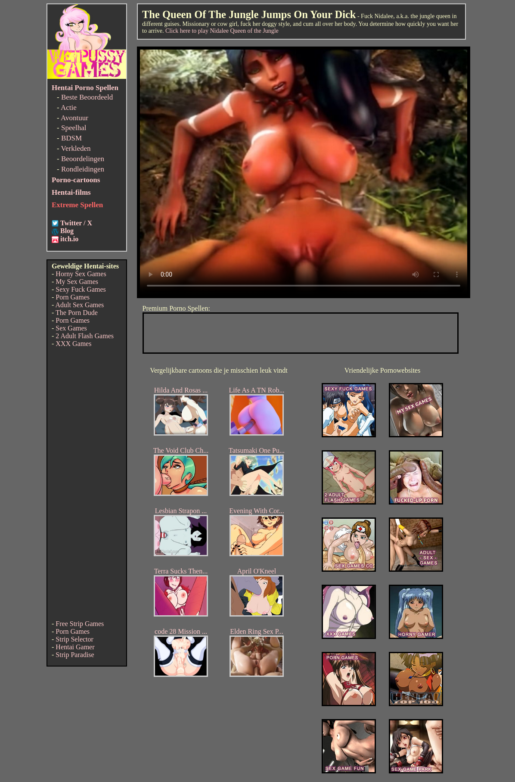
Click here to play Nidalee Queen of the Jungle (222, 31)
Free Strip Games (80, 623)
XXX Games (73, 343)
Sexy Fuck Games (80, 289)
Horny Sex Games (81, 273)
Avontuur (74, 118)
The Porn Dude (77, 312)
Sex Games (71, 328)
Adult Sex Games (79, 304)
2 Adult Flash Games (85, 336)
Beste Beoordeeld (87, 97)
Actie (69, 107)
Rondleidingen (82, 169)
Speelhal (74, 128)
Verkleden (76, 148)
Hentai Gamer (75, 647)
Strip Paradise (75, 654)
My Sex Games (77, 281)
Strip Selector (74, 639)
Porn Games (73, 297)
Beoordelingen (82, 159)
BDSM (71, 138)
